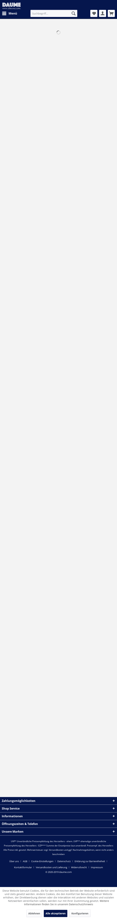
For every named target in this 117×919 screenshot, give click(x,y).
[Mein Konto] (102, 13)
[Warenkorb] (111, 13)
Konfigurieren (79, 913)
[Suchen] (73, 13)
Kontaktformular (23, 867)
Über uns (14, 861)
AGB (25, 861)
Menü (9, 13)
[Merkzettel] (93, 13)
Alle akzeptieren (56, 913)
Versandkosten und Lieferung (51, 867)
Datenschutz (64, 861)
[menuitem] (9, 13)
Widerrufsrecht (79, 867)
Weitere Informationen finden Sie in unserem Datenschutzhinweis (66, 902)
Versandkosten (56, 849)
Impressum (97, 867)
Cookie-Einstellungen (42, 861)
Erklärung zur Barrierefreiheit (90, 861)
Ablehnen (34, 913)
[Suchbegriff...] (53, 13)
